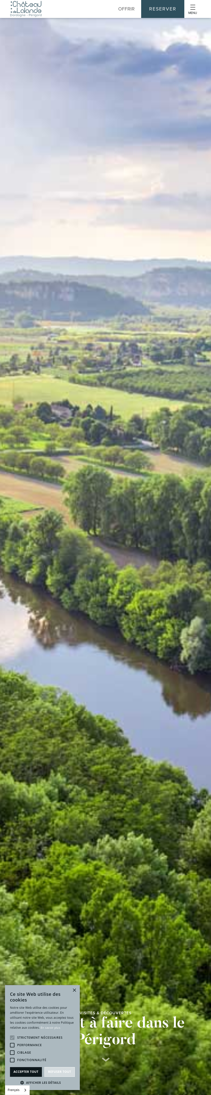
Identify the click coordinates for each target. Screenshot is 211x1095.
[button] (192, 9)
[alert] (42, 1037)
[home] (26, 9)
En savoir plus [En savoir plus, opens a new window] (50, 1027)
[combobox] (17, 1090)
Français (13, 1090)
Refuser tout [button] (59, 1072)
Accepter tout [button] (25, 1072)
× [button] (74, 990)
